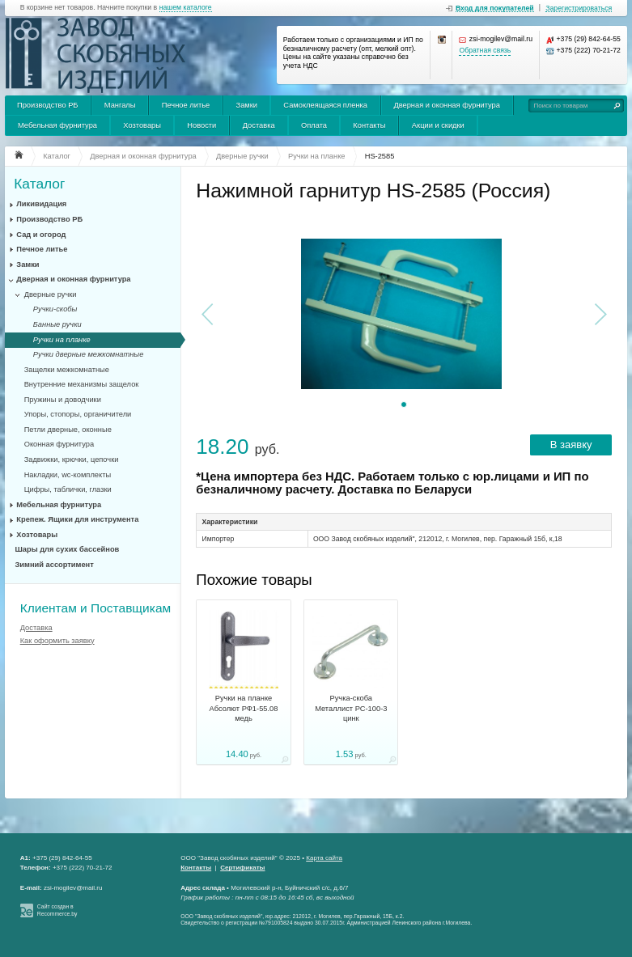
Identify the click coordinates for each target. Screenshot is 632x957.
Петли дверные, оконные (68, 430)
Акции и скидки (438, 125)
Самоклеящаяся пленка (325, 105)
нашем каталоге (185, 7)
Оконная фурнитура (59, 444)
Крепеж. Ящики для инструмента (77, 519)
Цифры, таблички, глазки (68, 489)
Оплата (314, 125)
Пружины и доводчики (62, 400)
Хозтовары (142, 125)
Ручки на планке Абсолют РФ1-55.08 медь (244, 708)
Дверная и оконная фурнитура (446, 105)
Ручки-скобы (55, 309)
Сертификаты (242, 867)
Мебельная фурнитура (57, 125)
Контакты (369, 125)
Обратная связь (485, 50)
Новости (201, 125)
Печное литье (186, 105)
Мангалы (120, 105)
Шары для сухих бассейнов (67, 549)
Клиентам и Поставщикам (95, 608)
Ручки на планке (62, 340)
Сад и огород (41, 235)
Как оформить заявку (57, 641)
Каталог (39, 184)
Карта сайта (324, 858)
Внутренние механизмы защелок (81, 384)
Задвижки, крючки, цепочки (71, 459)
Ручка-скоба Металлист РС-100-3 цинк (351, 708)
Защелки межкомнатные (66, 370)
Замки (246, 105)
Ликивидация (41, 204)
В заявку (571, 444)
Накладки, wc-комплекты (67, 475)
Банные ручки (57, 324)
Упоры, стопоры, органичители (78, 414)
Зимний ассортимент (54, 565)
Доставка (259, 125)
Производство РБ (47, 105)
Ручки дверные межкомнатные (88, 354)
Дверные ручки (50, 294)
